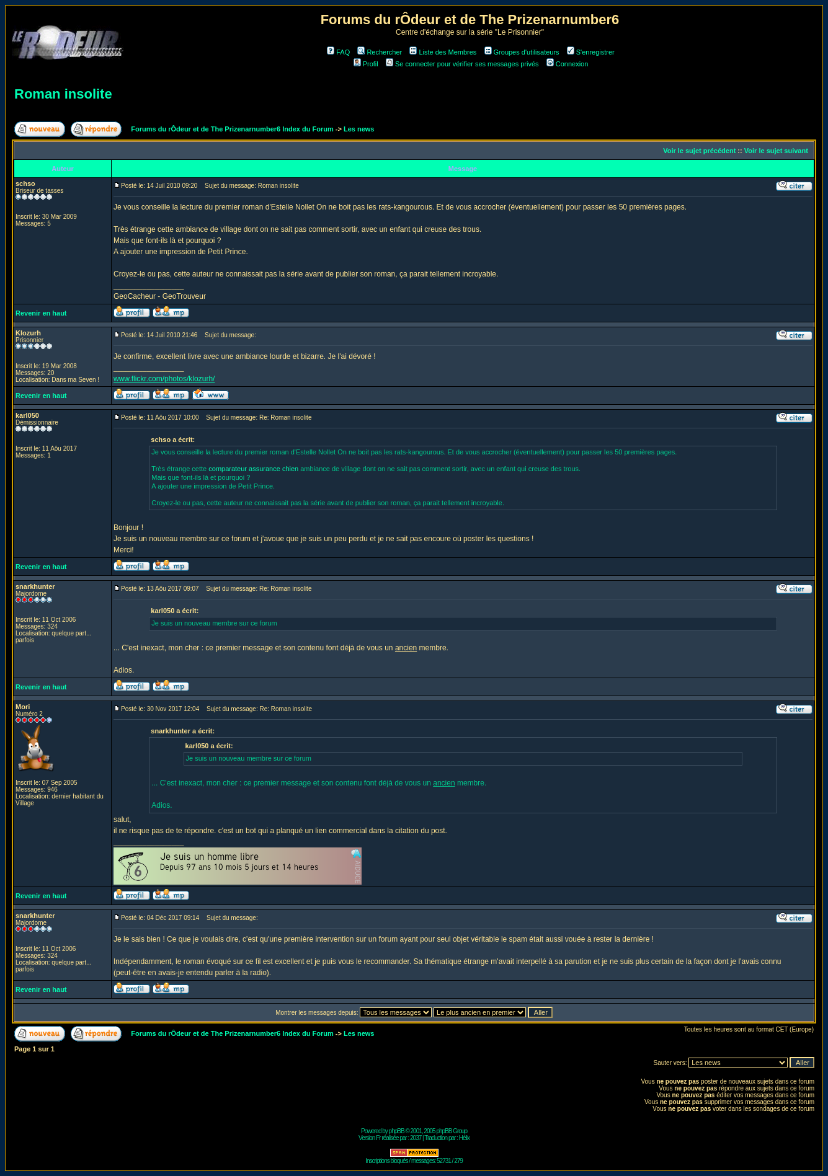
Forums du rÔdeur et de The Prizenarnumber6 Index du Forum (232, 129)
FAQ (338, 52)
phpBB (396, 1131)
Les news (359, 129)
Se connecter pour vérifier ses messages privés (462, 64)
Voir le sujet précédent (699, 150)
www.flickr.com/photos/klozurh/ (164, 378)
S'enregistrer (591, 52)
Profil (366, 64)
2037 (415, 1137)
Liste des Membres (442, 52)
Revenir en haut (41, 313)
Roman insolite (63, 94)
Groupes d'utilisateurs (521, 52)
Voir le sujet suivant (776, 150)
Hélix (464, 1137)
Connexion (567, 64)
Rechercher (379, 52)
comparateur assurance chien (254, 468)
